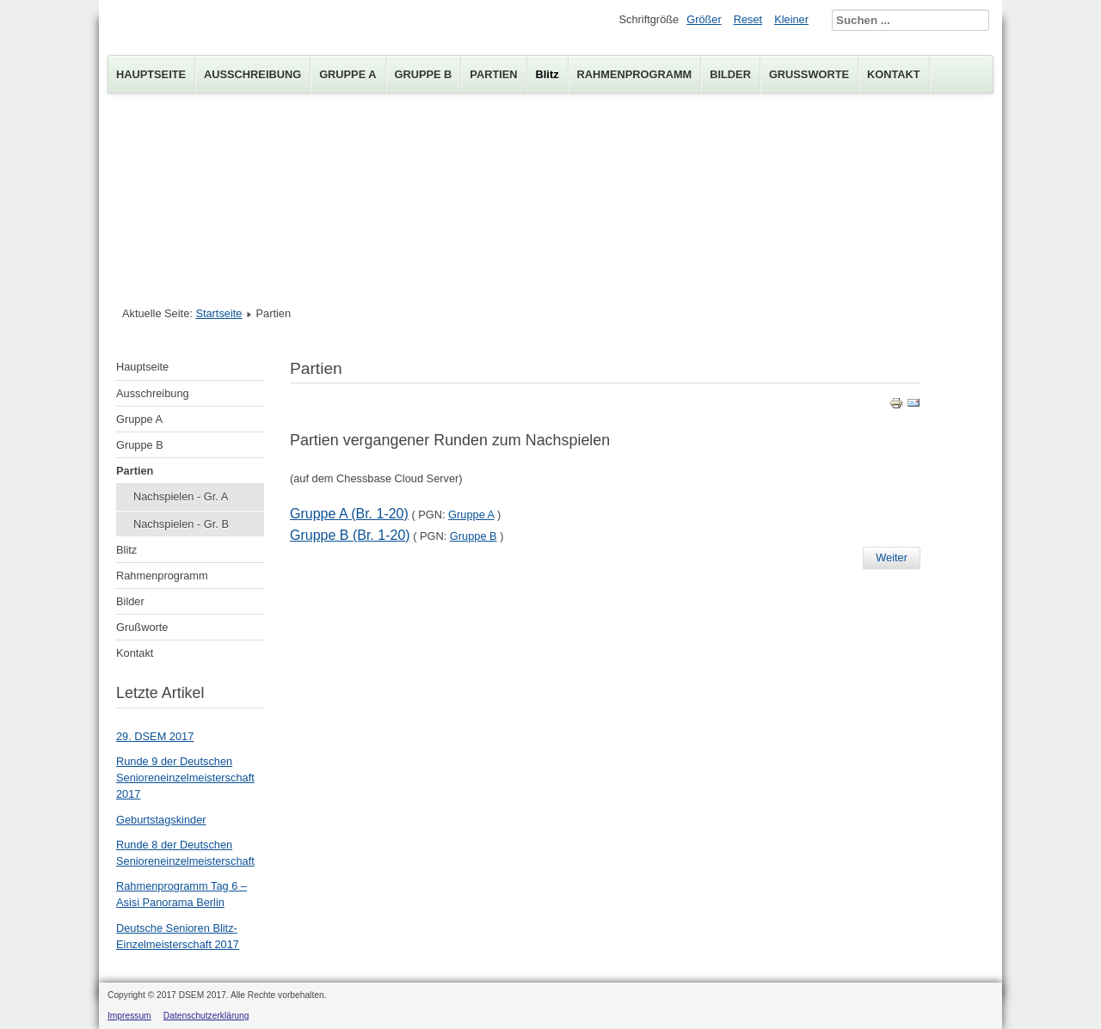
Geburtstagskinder (161, 819)
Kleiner (791, 19)
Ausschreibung (252, 74)
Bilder (730, 74)
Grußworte (809, 74)
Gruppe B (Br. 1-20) (350, 535)
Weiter (891, 557)
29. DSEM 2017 (155, 736)
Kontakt (893, 74)
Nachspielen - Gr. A (180, 496)
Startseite (218, 313)
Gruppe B (423, 74)
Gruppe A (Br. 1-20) (349, 513)
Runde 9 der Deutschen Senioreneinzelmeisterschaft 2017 (185, 777)
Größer (704, 19)
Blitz (547, 74)
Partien (493, 74)
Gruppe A (347, 74)
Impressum (129, 1015)
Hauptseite (151, 74)
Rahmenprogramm (634, 74)
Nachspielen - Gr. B (181, 524)
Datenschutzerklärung (206, 1015)
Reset (748, 19)
